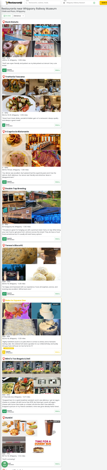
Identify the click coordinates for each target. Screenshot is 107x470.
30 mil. (14, 61)
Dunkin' (43, 352)
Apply (17, 66)
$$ (13, 47)
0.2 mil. (7, 54)
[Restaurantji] (14, 3)
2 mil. (6, 57)
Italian (7, 25)
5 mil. (13, 57)
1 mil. (22, 54)
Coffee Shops (9, 21)
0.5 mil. (15, 54)
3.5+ (6, 40)
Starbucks (44, 439)
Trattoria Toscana (48, 68)
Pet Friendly (16, 25)
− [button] (80, 12)
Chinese (26, 18)
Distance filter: (9, 51)
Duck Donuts (45, 24)
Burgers (17, 18)
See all (17, 32)
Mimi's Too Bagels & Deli (51, 304)
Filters (40, 19)
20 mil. (7, 61)
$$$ (19, 47)
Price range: (8, 44)
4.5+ (20, 40)
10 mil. (20, 57)
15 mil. (27, 57)
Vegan (7, 28)
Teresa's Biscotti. (48, 208)
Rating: (6, 37)
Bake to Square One (49, 254)
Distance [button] (50, 19)
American (8, 18)
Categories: (7, 15)
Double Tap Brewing (49, 160)
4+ (13, 40)
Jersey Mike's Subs (48, 393)
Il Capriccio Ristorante (50, 112)
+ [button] (80, 9)
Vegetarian (16, 28)
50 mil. (22, 61)
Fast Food (21, 21)
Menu (71, 62)
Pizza (25, 25)
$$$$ (26, 47)
